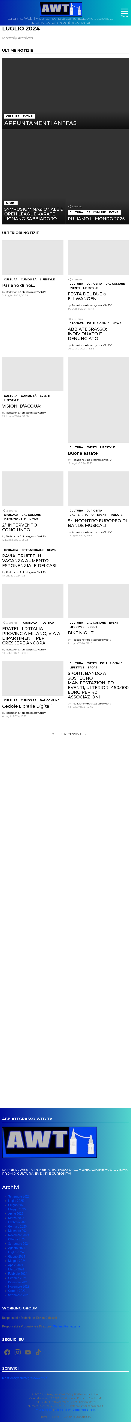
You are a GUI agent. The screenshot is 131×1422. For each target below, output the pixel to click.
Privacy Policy (44, 1409)
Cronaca (76, 323)
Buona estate (83, 453)
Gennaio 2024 (17, 1278)
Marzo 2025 (16, 1218)
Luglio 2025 (16, 1200)
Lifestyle (47, 279)
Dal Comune (96, 212)
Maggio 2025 (17, 1209)
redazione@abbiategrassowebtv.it (24, 1378)
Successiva (71, 734)
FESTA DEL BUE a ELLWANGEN (87, 296)
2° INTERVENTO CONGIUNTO (19, 527)
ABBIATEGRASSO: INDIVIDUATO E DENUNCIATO (87, 334)
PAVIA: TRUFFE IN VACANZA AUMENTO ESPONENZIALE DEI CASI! (29, 560)
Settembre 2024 (18, 1243)
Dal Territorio (81, 514)
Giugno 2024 (16, 1256)
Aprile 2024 (15, 1265)
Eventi (28, 116)
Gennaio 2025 (17, 1226)
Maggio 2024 (17, 1260)
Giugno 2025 (16, 1205)
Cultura (13, 116)
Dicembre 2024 (18, 1230)
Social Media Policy (84, 1409)
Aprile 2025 (15, 1213)
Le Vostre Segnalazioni (77, 1416)
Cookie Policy (62, 1409)
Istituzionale (98, 323)
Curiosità (28, 279)
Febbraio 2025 (17, 1222)
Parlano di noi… (18, 285)
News (117, 323)
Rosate (116, 514)
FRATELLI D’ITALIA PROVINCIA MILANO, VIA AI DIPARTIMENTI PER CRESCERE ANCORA (32, 635)
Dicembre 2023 (18, 1282)
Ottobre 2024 (17, 1239)
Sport (11, 203)
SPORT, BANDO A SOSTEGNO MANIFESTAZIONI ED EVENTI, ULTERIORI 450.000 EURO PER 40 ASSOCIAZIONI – (98, 685)
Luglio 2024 (16, 1252)
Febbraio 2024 (17, 1273)
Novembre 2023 (18, 1286)
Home (43, 1416)
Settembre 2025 (18, 1196)
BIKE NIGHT (81, 632)
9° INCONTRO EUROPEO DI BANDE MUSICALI (97, 523)
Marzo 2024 (16, 1269)
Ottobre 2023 (17, 1291)
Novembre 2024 (18, 1235)
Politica (47, 622)
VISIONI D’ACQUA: (21, 406)
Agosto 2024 (16, 1248)
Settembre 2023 (18, 1295)
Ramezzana (66, 1326)
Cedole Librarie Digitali (27, 706)
